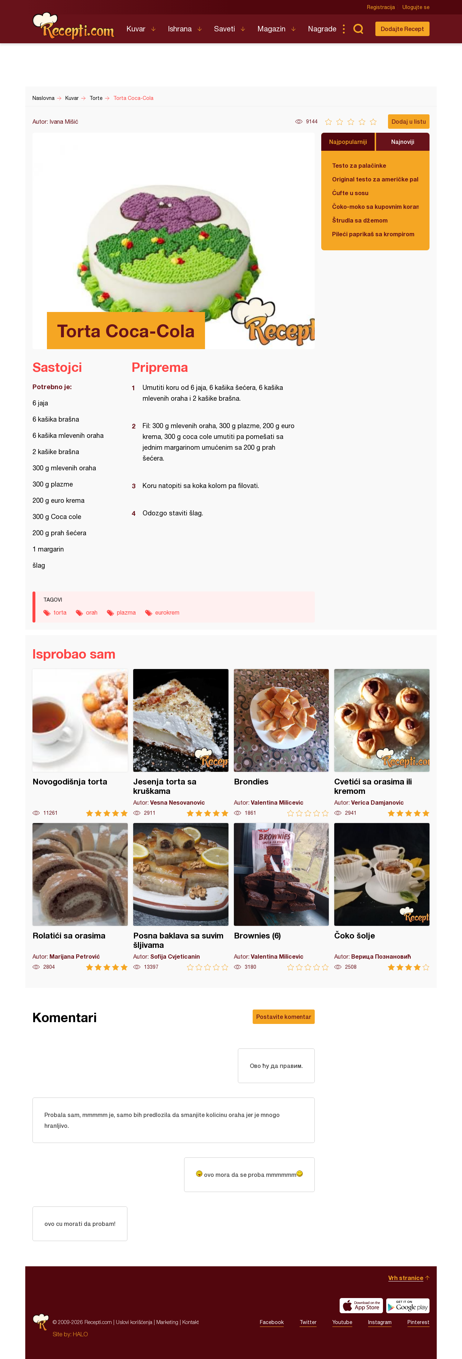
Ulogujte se (416, 7)
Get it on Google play (408, 1305)
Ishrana (180, 29)
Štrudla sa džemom (360, 220)
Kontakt (190, 1322)
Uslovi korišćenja (134, 1322)
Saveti (224, 29)
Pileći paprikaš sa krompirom (373, 233)
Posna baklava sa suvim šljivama (180, 897)
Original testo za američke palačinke (375, 179)
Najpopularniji (348, 141)
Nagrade (322, 29)
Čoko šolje (382, 897)
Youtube (342, 1322)
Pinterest (418, 1322)
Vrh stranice (405, 1277)
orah (91, 612)
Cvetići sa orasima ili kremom (382, 743)
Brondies (281, 743)
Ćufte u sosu (350, 192)
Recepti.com (74, 26)
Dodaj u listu (409, 121)
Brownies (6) (281, 897)
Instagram (380, 1322)
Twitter (308, 1322)
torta (59, 612)
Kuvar (135, 29)
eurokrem (167, 612)
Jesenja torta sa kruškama (180, 743)
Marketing (167, 1322)
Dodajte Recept (402, 28)
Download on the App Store (361, 1305)
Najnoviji (402, 141)
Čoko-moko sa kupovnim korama (375, 206)
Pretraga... (358, 29)
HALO (80, 1334)
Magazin (271, 29)
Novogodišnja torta (80, 743)
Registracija (381, 7)
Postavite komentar (283, 1016)
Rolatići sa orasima (80, 897)
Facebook (272, 1322)
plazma (126, 612)
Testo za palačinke (359, 165)
